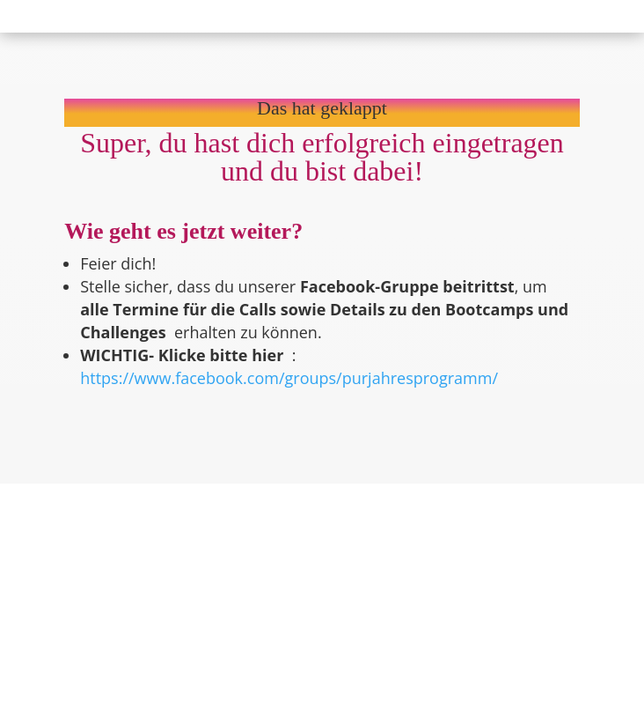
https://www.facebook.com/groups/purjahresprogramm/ (289, 377)
